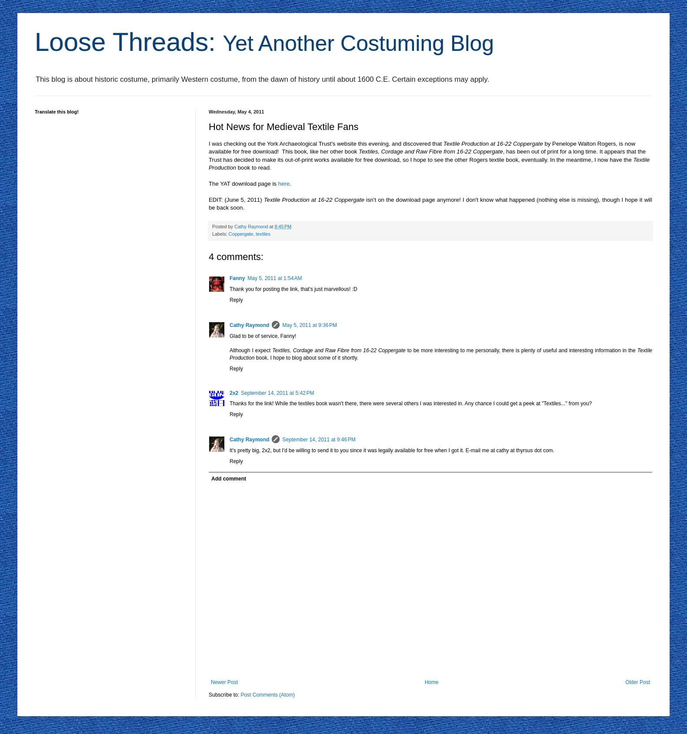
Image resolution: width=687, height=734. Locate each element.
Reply (236, 300)
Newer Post (224, 682)
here (284, 183)
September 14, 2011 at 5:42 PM (277, 393)
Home (432, 682)
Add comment (228, 479)
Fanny (237, 278)
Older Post (637, 682)
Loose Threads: (264, 42)
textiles (263, 234)
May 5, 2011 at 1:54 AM (274, 278)
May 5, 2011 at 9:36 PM (309, 325)
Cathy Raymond (249, 325)
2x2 (234, 393)
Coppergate (241, 234)
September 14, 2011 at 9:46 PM (318, 440)
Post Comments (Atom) (267, 695)
